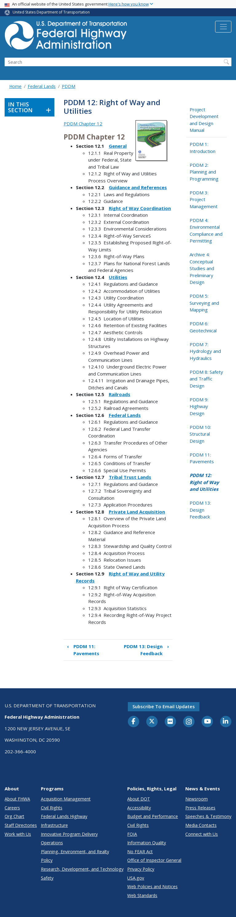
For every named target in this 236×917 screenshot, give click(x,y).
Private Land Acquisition (137, 512)
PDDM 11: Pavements (83, 649)
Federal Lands (42, 86)
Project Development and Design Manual (204, 119)
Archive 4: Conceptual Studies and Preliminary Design (202, 268)
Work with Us (18, 834)
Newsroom (196, 799)
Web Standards (142, 895)
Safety (47, 878)
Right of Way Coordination (140, 208)
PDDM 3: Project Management (204, 199)
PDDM (68, 86)
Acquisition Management (66, 799)
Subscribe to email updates (163, 706)
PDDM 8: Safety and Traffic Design (206, 379)
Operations (52, 843)
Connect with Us (201, 834)
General (118, 146)
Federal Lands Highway (64, 816)
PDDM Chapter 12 (83, 123)
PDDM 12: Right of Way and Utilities (204, 482)
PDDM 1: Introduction (202, 147)
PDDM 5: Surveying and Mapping (204, 303)
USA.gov (135, 878)
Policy (47, 860)
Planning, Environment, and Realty (75, 851)
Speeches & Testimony (208, 816)
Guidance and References (138, 187)
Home (15, 86)
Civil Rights (51, 808)
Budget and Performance (152, 816)
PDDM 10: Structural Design (200, 434)
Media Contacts (201, 825)
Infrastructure (54, 825)
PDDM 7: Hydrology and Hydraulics (205, 351)
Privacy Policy (140, 869)
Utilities (118, 277)
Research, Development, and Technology (82, 869)
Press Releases (200, 808)
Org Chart (14, 816)
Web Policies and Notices (152, 886)
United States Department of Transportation (51, 12)
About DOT (138, 799)
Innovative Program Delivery (69, 834)
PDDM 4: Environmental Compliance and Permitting (206, 230)
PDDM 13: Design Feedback (146, 649)
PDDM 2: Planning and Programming (204, 172)
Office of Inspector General (154, 860)
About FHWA (17, 799)
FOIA (132, 834)
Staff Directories (21, 825)
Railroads (119, 394)
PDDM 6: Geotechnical (203, 327)
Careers (12, 808)
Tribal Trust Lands (130, 477)
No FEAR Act (140, 851)
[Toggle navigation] (223, 26)
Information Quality (146, 843)
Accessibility (139, 808)
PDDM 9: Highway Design (199, 406)
